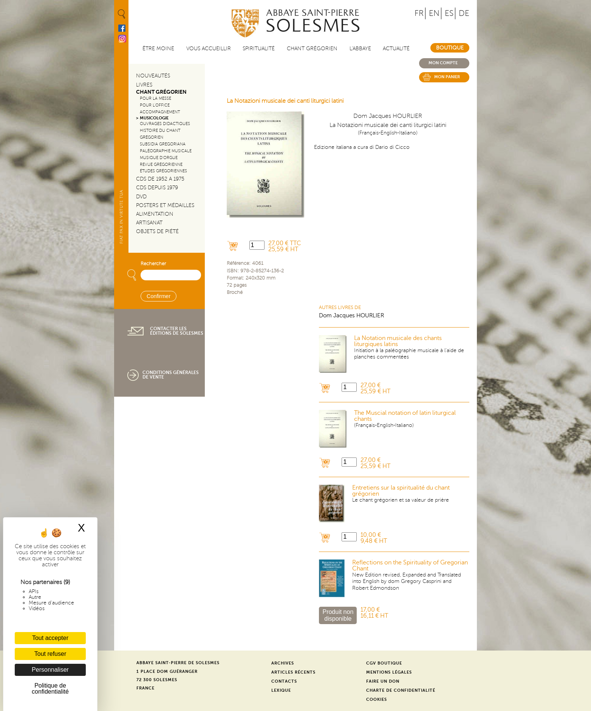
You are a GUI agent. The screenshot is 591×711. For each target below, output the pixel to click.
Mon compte (443, 62)
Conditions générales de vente (170, 375)
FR (419, 13)
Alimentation (154, 214)
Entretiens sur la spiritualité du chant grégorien (401, 491)
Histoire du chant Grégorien (160, 134)
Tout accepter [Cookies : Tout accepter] (50, 638)
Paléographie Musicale (166, 150)
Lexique (281, 690)
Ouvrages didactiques (165, 123)
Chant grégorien (312, 48)
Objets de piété (157, 231)
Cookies (376, 699)
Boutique (450, 48)
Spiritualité (259, 48)
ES (449, 13)
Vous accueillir (208, 48)
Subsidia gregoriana (163, 144)
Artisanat (149, 223)
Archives (282, 663)
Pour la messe (155, 98)
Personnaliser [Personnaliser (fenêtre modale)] (50, 669)
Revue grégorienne (161, 164)
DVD (141, 196)
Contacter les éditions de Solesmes (176, 331)
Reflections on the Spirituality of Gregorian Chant (410, 566)
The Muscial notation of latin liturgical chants (405, 416)
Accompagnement (160, 112)
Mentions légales (389, 672)
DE (464, 13)
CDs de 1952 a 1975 (160, 179)
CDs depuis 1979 (157, 187)
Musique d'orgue (159, 157)
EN (434, 13)
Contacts (284, 681)
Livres (144, 85)
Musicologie (154, 118)
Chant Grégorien (161, 92)
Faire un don (382, 681)
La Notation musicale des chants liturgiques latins (398, 341)
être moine (158, 48)
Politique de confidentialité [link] (50, 688)
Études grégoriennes (163, 170)
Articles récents (293, 672)
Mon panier (447, 76)
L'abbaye (360, 48)
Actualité (396, 48)
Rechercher (153, 263)
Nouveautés (153, 76)
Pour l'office (155, 105)
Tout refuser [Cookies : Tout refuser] (50, 654)
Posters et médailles (165, 205)
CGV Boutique (384, 663)
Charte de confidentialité (400, 690)
